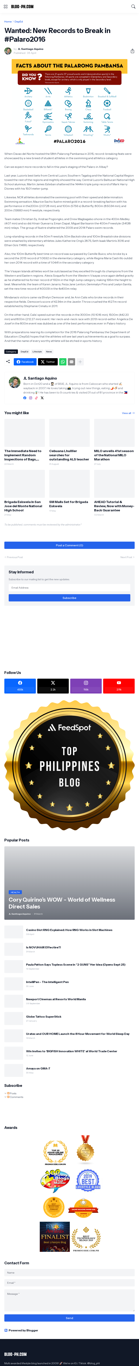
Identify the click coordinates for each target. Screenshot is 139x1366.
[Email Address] (69, 587)
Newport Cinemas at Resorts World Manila (56, 999)
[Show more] (80, 361)
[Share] (131, 51)
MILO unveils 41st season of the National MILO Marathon (114, 455)
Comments (15, 1097)
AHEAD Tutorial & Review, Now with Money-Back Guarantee (114, 506)
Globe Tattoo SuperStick (43, 1016)
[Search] (133, 6)
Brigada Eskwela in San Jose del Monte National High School (23, 506)
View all (126, 413)
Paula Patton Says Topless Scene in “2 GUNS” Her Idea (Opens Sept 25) (76, 964)
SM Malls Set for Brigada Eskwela (68, 504)
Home (8, 21)
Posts (11, 1093)
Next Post (126, 557)
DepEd (19, 21)
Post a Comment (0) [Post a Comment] (69, 545)
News (49, 351)
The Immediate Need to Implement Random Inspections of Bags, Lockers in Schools (22, 455)
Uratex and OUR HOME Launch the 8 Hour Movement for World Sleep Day (78, 1034)
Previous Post (15, 557)
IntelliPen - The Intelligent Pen (47, 982)
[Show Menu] (5, 6)
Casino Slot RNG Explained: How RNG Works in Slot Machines (69, 930)
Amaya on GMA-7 (38, 1068)
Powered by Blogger (21, 1330)
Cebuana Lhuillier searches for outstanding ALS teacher (69, 455)
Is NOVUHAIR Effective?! (43, 947)
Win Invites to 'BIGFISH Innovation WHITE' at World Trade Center (71, 1051)
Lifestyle (37, 351)
